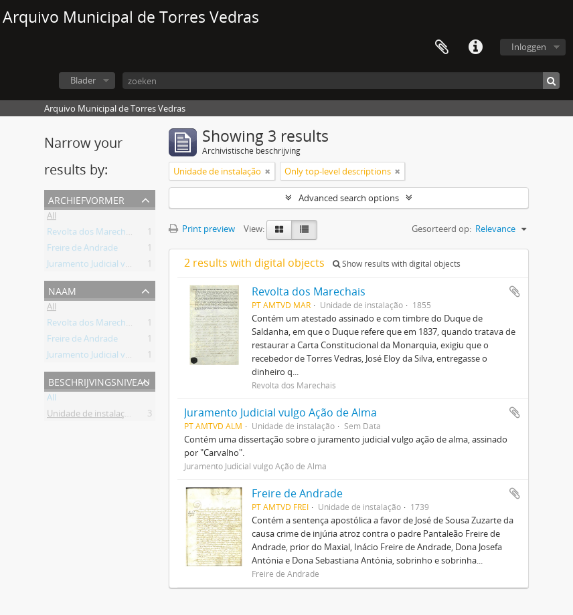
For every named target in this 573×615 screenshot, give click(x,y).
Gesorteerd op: (441, 229)
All (51, 218)
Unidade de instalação (91, 416)
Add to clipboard (514, 291)
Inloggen (528, 47)
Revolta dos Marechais (92, 234)
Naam (62, 290)
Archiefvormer (86, 199)
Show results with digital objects (397, 263)
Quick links (475, 47)
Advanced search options (349, 198)
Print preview (202, 229)
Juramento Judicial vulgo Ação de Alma (122, 266)
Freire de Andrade (82, 250)
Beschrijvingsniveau (99, 381)
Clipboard (442, 47)
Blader (83, 80)
